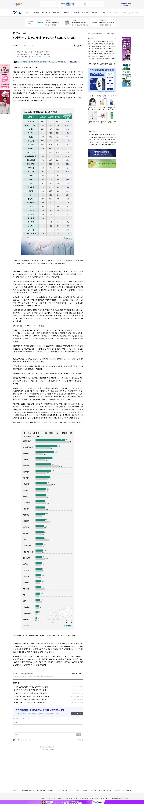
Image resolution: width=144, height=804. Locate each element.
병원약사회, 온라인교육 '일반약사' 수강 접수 (101, 58)
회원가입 (116, 12)
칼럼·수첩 (66, 13)
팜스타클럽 (31, 21)
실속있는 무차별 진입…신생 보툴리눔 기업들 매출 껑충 (102, 142)
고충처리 (117, 790)
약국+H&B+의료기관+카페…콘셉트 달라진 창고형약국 (102, 134)
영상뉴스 (95, 13)
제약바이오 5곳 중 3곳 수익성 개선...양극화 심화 (29, 703)
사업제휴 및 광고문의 (28, 790)
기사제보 (123, 12)
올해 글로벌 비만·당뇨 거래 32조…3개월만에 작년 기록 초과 (102, 144)
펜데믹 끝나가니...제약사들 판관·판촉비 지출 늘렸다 (30, 690)
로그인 (109, 12)
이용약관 (50, 790)
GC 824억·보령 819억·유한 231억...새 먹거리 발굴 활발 (31, 696)
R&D (24, 33)
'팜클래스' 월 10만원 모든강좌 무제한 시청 (101, 51)
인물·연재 (75, 13)
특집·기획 (85, 13)
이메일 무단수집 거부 (105, 790)
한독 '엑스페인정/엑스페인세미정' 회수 (100, 49)
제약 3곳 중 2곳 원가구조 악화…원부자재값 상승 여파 (30, 693)
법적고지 (84, 790)
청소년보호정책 (74, 790)
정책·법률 (35, 13)
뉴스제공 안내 (41, 790)
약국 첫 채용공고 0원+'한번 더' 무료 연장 (101, 44)
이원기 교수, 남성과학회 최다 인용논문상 (104, 64)
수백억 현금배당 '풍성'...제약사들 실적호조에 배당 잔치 (31, 687)
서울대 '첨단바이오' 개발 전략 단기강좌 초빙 (101, 46)
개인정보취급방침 (62, 790)
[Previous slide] (31, 24)
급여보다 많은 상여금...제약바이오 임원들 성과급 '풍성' (31, 699)
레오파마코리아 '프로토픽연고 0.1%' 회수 (101, 54)
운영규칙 (80, 740)
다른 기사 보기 (77, 674)
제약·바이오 (46, 13)
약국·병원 (56, 13)
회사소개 (15, 790)
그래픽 (103, 13)
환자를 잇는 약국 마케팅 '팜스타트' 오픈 (100, 56)
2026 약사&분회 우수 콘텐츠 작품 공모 (100, 41)
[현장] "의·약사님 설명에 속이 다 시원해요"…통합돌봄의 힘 (102, 137)
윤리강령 (93, 790)
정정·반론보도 (127, 790)
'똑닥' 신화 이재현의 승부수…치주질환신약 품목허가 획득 (102, 139)
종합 (27, 13)
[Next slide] (34, 24)
